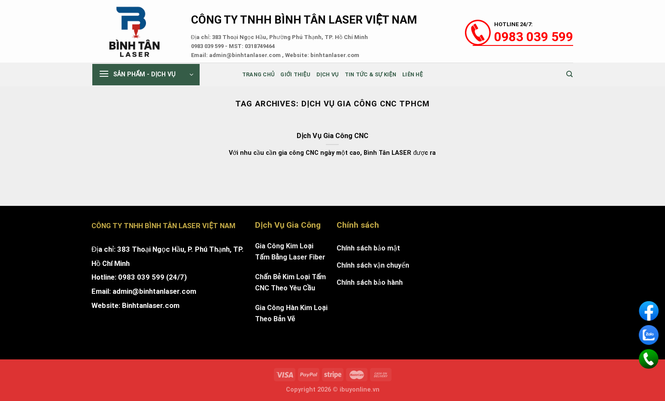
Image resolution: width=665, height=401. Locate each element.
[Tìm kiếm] (569, 74)
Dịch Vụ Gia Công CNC (332, 136)
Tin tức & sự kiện (370, 74)
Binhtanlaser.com (150, 305)
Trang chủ (258, 74)
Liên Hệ (412, 74)
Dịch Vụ (327, 74)
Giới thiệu (295, 74)
